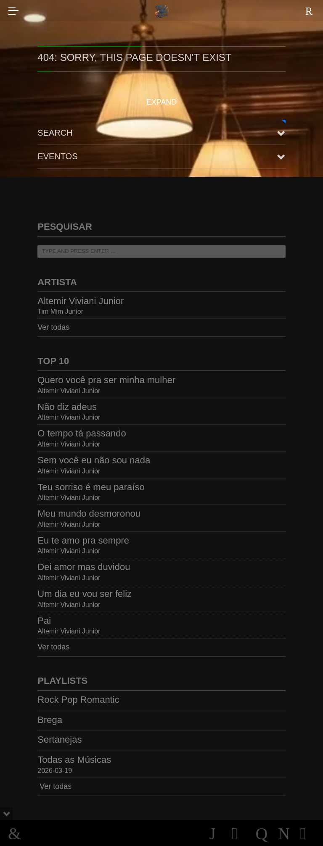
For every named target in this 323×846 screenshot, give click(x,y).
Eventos (57, 156)
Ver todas (53, 327)
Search (54, 132)
